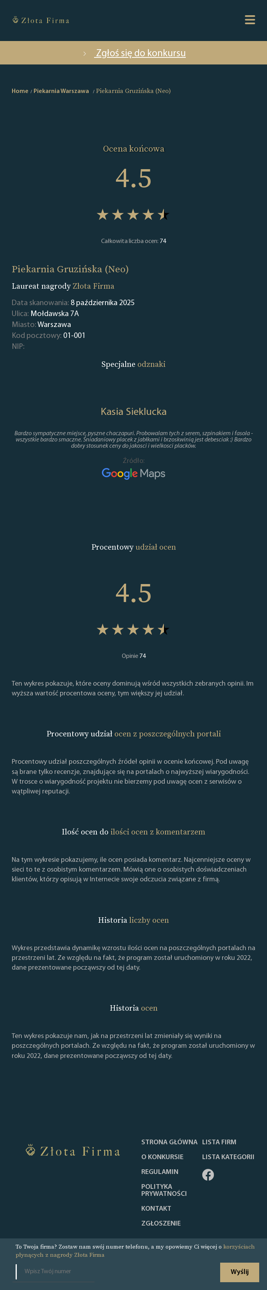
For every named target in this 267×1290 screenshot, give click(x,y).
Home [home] (20, 91)
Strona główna (169, 1142)
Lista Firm (219, 1142)
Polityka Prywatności (164, 1191)
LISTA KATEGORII (228, 1157)
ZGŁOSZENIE (161, 1223)
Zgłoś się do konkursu (133, 54)
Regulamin (159, 1172)
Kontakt (156, 1209)
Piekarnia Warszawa (61, 91)
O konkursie (162, 1157)
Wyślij (240, 1272)
